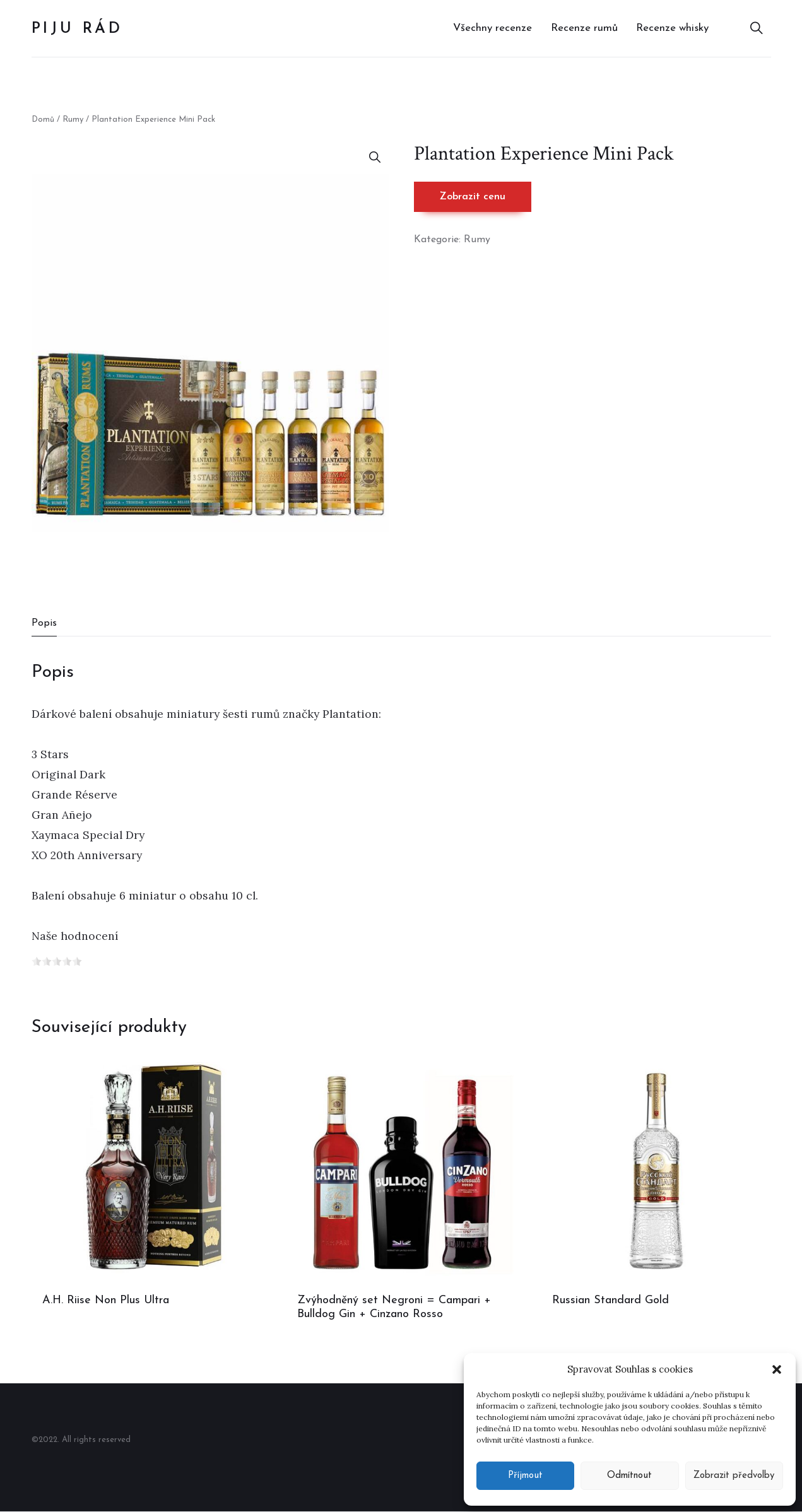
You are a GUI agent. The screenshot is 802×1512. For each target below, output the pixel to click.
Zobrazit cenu (472, 197)
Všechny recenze (492, 28)
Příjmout (525, 1475)
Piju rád (77, 29)
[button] (776, 1369)
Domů (43, 119)
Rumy (72, 119)
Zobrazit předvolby (733, 1475)
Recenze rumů (584, 28)
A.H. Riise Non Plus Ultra (105, 1300)
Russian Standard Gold (610, 1300)
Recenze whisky (672, 28)
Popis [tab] (44, 623)
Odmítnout (629, 1475)
